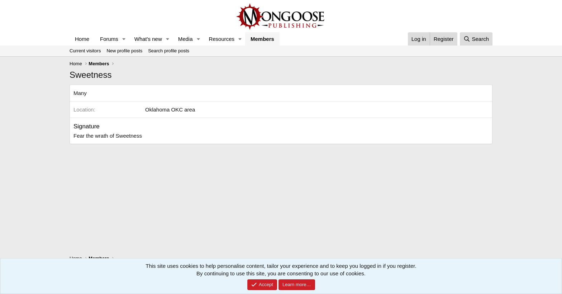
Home (82, 39)
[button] (124, 39)
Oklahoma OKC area (170, 109)
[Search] (476, 39)
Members (262, 39)
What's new (148, 39)
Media (185, 39)
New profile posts (124, 50)
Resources (221, 39)
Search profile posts (168, 50)
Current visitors (85, 50)
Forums (109, 39)
